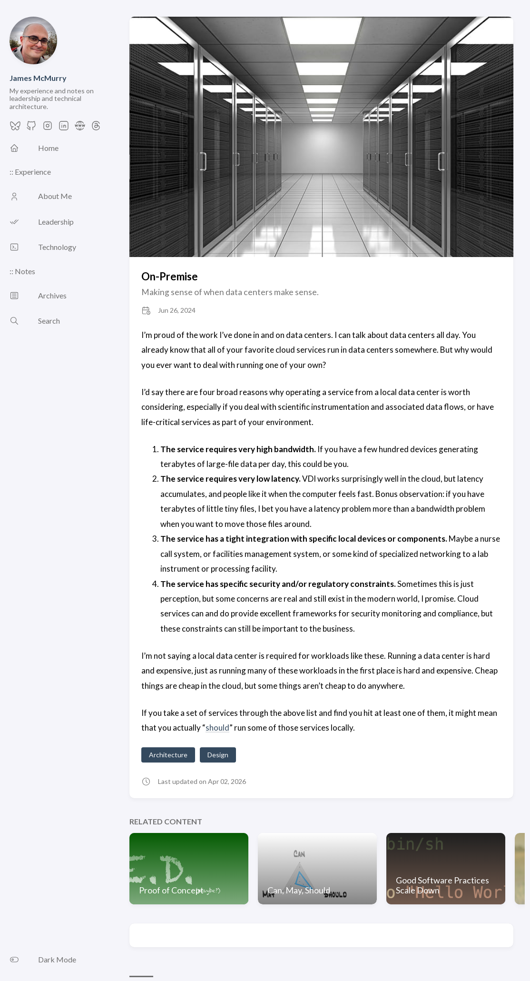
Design (217, 755)
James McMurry (38, 77)
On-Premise (169, 276)
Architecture (168, 755)
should (217, 728)
